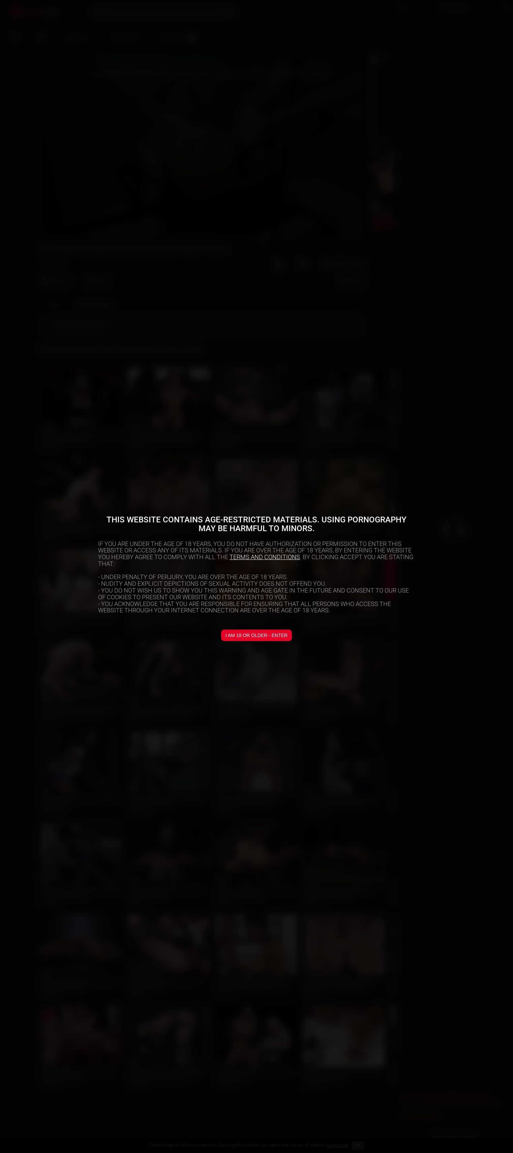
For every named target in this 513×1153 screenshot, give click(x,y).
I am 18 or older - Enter (256, 635)
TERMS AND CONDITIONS (265, 556)
